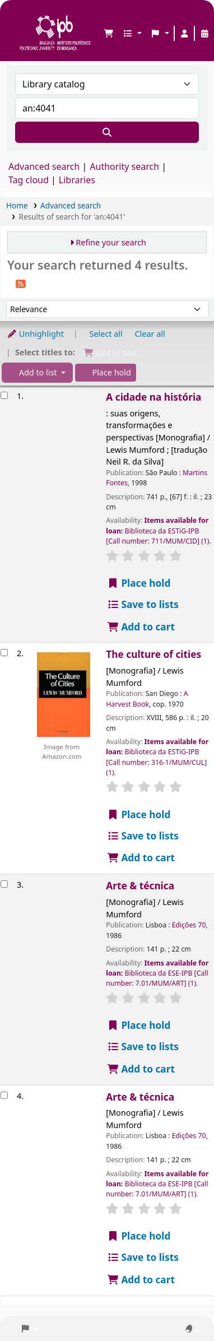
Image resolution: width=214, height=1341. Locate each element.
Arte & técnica (140, 885)
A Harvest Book (147, 698)
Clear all (150, 333)
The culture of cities (153, 654)
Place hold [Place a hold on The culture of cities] (138, 814)
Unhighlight (35, 333)
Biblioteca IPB (23, 17)
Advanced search (44, 166)
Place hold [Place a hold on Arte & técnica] (138, 1025)
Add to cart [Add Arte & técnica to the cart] (140, 1068)
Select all (106, 333)
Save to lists (142, 604)
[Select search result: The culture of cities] (4, 652)
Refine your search (111, 242)
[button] (108, 33)
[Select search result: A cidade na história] (4, 395)
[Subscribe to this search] (20, 283)
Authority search (124, 166)
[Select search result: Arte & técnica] (4, 884)
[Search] (107, 132)
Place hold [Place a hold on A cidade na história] (138, 583)
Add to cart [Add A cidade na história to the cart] (140, 626)
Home (17, 205)
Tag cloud (28, 180)
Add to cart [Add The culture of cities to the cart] (140, 857)
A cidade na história (153, 397)
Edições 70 (189, 925)
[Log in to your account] (184, 33)
